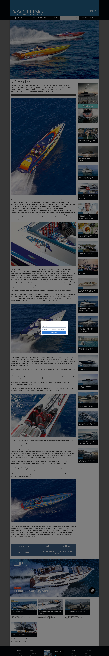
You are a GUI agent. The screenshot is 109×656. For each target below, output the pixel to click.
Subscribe (54, 332)
